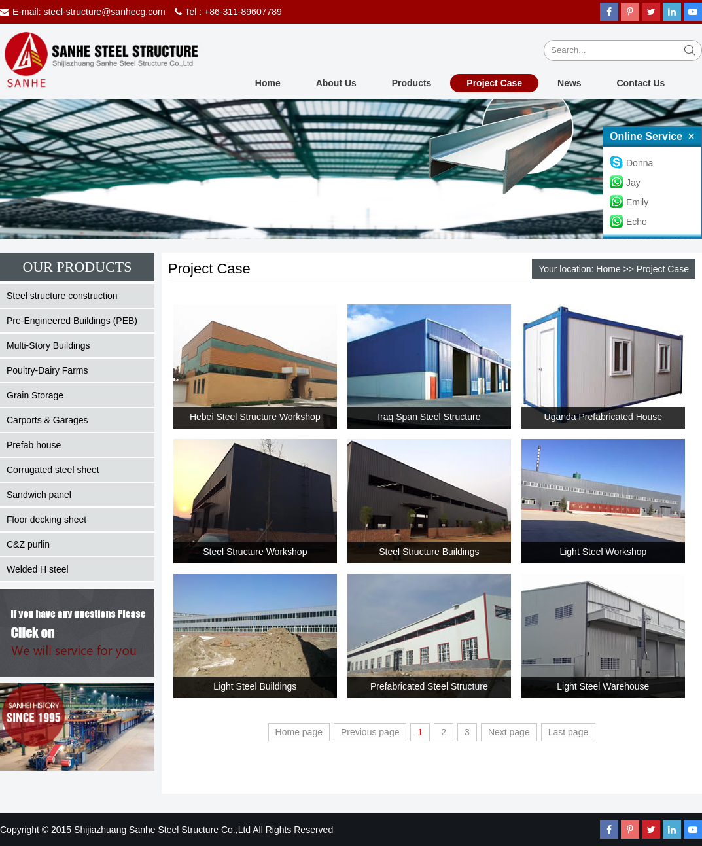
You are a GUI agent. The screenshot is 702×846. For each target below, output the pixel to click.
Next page (509, 732)
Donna (631, 163)
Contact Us (641, 83)
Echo (628, 222)
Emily (629, 202)
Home (268, 83)
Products (412, 83)
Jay (625, 182)
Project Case (494, 83)
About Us (336, 83)
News (569, 83)
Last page (568, 732)
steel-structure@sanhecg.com (104, 12)
